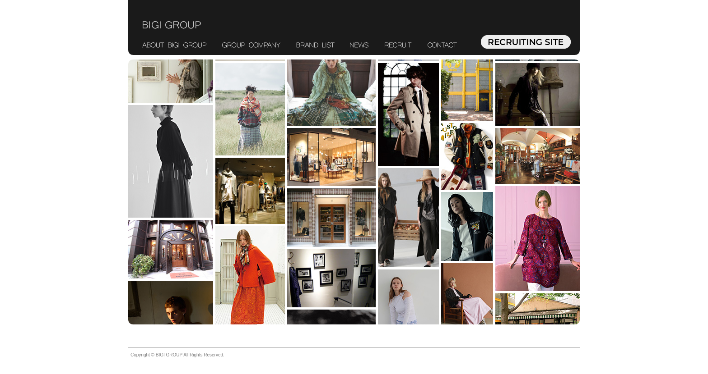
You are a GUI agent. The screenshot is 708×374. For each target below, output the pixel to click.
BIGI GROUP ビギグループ (172, 25)
